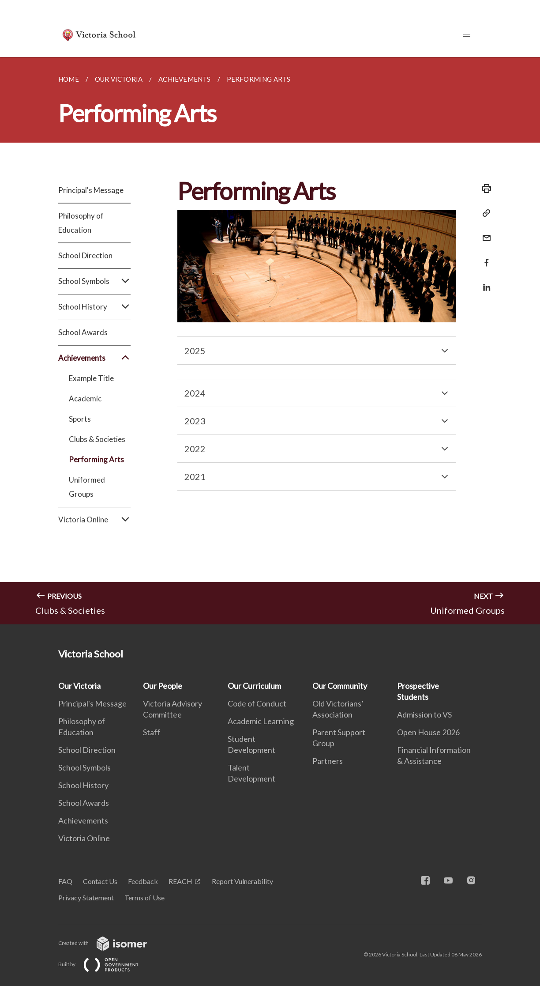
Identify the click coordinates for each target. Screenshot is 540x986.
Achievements (94, 358)
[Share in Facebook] (484, 257)
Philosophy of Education (81, 222)
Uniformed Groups (87, 487)
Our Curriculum (254, 686)
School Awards (83, 332)
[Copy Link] (484, 213)
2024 (195, 393)
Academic (85, 398)
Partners (327, 761)
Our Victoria (79, 686)
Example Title (91, 378)
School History (94, 307)
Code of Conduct (257, 703)
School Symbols (94, 281)
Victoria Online (94, 520)
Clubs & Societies (97, 439)
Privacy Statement (86, 897)
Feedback (143, 881)
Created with (109, 943)
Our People (162, 686)
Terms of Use (144, 897)
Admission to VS (424, 714)
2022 (195, 448)
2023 (195, 421)
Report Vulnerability (242, 881)
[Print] (484, 188)
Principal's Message (91, 190)
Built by (105, 964)
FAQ (65, 881)
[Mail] (484, 232)
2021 (195, 476)
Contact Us (100, 881)
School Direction (85, 255)
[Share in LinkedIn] (484, 282)
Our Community (339, 686)
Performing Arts (96, 459)
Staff (151, 732)
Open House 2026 (428, 732)
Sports (80, 418)
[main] (270, 340)
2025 (195, 350)
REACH (180, 881)
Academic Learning (261, 721)
